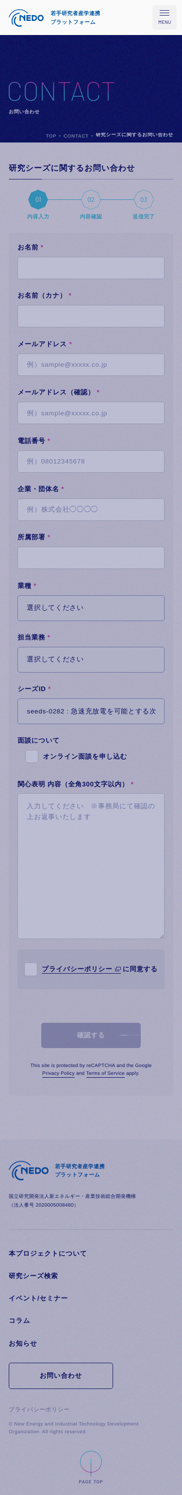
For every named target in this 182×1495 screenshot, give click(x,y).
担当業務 (33, 637)
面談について (38, 740)
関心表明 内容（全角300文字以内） (75, 784)
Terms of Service (105, 1073)
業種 (26, 585)
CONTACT (76, 136)
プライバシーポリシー (77, 969)
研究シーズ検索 (33, 1276)
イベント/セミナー (38, 1298)
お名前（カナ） (44, 295)
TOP (51, 136)
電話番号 (33, 441)
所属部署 (33, 537)
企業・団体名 (40, 489)
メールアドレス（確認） (58, 392)
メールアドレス (44, 344)
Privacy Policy (58, 1073)
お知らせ (23, 1343)
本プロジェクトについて (48, 1253)
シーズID (34, 689)
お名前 (30, 247)
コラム (19, 1320)
